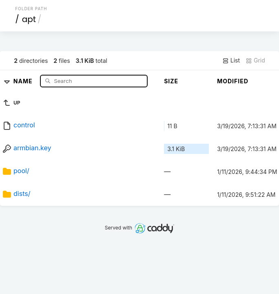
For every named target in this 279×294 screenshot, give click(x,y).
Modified (232, 81)
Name (23, 80)
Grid (255, 60)
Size (171, 81)
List (231, 60)
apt (29, 19)
